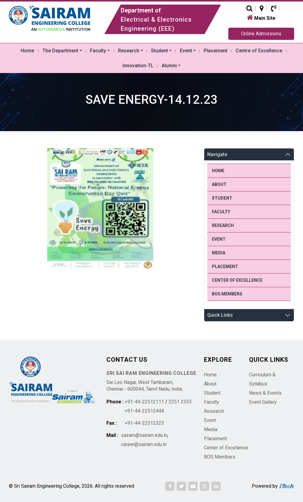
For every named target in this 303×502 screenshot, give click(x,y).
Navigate (217, 154)
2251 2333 (180, 402)
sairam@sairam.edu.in (144, 435)
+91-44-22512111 (144, 402)
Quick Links (220, 315)
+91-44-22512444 (144, 411)
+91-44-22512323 (144, 423)
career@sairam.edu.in (143, 444)
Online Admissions (261, 34)
